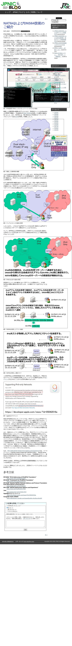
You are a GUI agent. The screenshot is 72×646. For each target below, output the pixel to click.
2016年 (56, 128)
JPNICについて (58, 79)
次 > (46, 19)
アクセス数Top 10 (59, 82)
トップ (8, 12)
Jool (16, 116)
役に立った (10, 507)
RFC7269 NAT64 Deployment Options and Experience (23, 450)
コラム (56, 92)
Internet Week (58, 72)
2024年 (56, 114)
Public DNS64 (27, 113)
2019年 (56, 123)
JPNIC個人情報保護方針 (8, 542)
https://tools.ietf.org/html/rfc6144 (16, 481)
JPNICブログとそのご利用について (28, 12)
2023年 (56, 116)
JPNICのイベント (59, 80)
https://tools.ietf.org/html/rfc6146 (16, 486)
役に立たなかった (12, 509)
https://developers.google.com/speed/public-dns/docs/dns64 (24, 498)
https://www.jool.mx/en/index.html (16, 492)
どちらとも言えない (13, 511)
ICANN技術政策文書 (60, 69)
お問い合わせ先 (26, 518)
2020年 (56, 121)
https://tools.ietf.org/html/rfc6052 (16, 478)
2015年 (56, 130)
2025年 (56, 112)
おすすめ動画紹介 (59, 91)
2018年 (56, 124)
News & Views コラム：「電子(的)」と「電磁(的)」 (60, 54)
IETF (55, 70)
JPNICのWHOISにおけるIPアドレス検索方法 (60, 32)
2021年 (56, 119)
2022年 (56, 118)
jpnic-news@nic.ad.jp (29, 542)
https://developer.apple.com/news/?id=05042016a (21, 495)
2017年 (56, 126)
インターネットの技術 (25, 31)
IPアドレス (57, 73)
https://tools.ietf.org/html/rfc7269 (16, 489)
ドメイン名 (57, 94)
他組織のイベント (59, 99)
